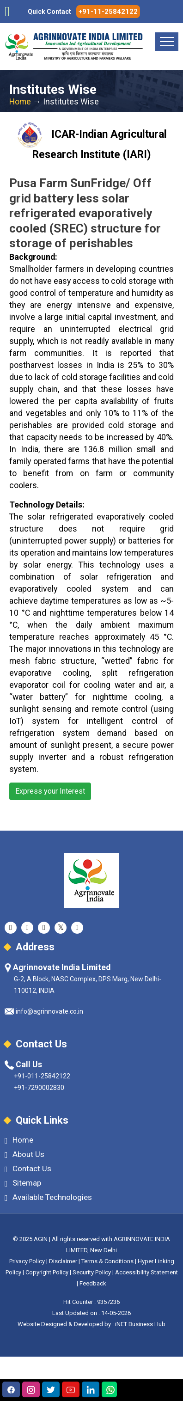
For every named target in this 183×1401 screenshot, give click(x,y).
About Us (24, 1154)
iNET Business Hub (140, 1324)
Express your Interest (50, 791)
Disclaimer (63, 1261)
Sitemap (23, 1183)
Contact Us (28, 1169)
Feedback (92, 1283)
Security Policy (92, 1272)
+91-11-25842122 (108, 11)
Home (20, 101)
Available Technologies (48, 1197)
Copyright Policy (47, 1272)
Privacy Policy (27, 1261)
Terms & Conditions (107, 1261)
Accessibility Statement (146, 1272)
